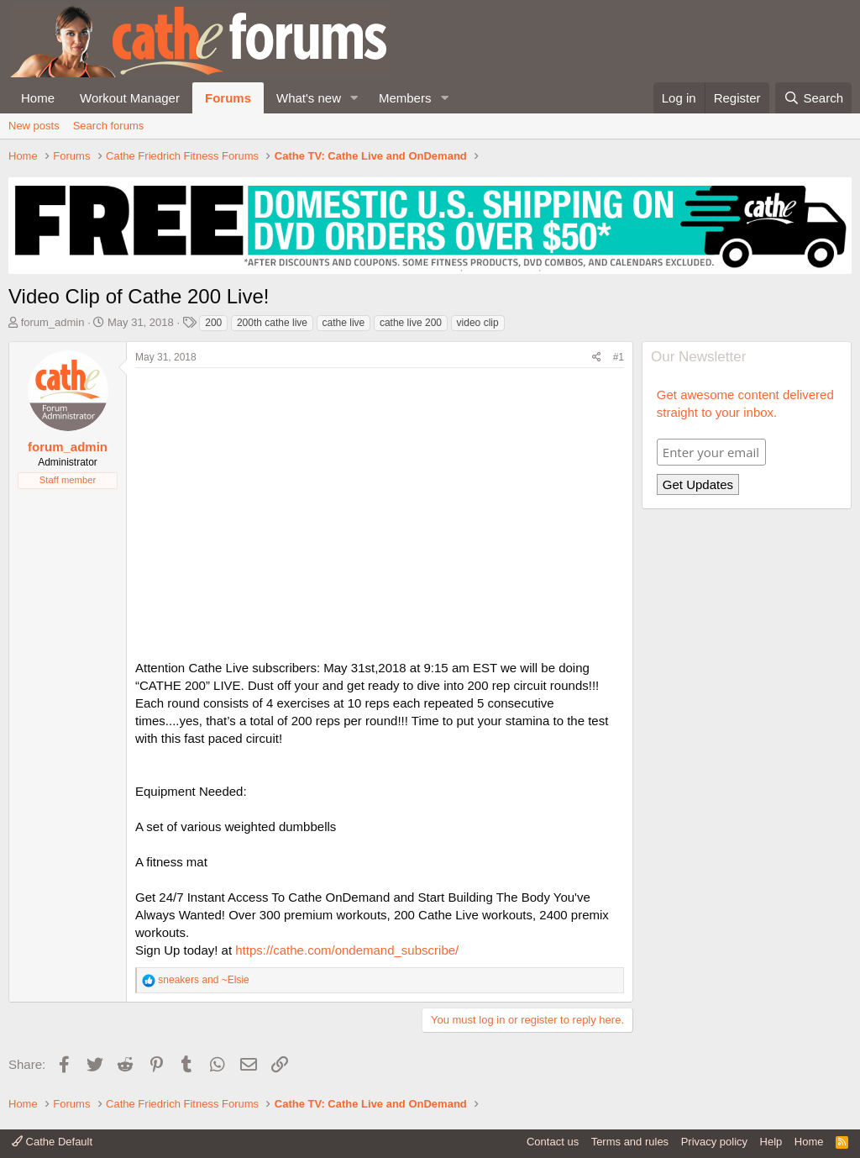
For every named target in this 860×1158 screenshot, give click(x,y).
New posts (34, 125)
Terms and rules (630, 1141)
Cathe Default (52, 1141)
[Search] (813, 97)
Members (405, 98)
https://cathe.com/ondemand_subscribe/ (347, 950)
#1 (618, 357)
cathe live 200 (411, 323)
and (203, 980)
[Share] (596, 357)
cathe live (343, 323)
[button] (354, 97)
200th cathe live (272, 323)
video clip (478, 323)
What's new (308, 98)
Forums (228, 98)
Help (771, 1141)
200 (213, 323)
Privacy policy (714, 1141)
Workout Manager (130, 98)
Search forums (108, 125)
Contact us (553, 1141)
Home (38, 98)
